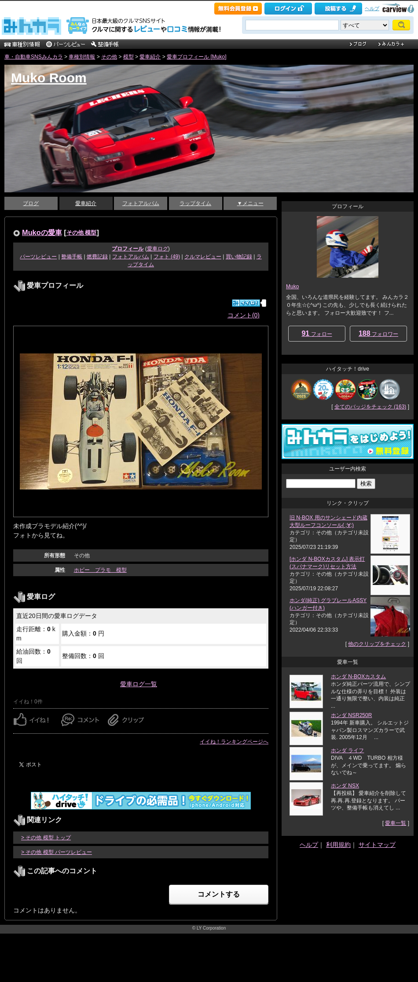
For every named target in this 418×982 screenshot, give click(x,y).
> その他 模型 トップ (46, 838)
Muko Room (49, 77)
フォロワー (378, 333)
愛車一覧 (395, 823)
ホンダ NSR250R (351, 715)
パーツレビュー (38, 257)
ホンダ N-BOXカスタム (358, 676)
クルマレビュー (202, 257)
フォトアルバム (140, 203)
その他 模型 (81, 232)
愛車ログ (157, 249)
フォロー (316, 333)
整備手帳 (71, 257)
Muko (292, 286)
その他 (109, 57)
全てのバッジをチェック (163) (370, 407)
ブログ (31, 203)
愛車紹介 (150, 57)
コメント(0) (243, 315)
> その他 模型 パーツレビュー (56, 852)
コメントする (219, 894)
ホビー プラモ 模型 (100, 570)
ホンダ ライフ (347, 750)
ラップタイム (195, 203)
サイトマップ (377, 844)
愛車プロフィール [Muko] (196, 57)
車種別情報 (82, 57)
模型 (128, 57)
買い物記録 (239, 257)
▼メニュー (250, 203)
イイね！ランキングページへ (234, 742)
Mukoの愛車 (42, 232)
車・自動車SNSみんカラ (33, 57)
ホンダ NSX (345, 786)
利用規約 (338, 844)
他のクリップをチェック (377, 644)
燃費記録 (97, 257)
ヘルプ (372, 8)
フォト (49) (167, 257)
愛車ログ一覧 (138, 684)
